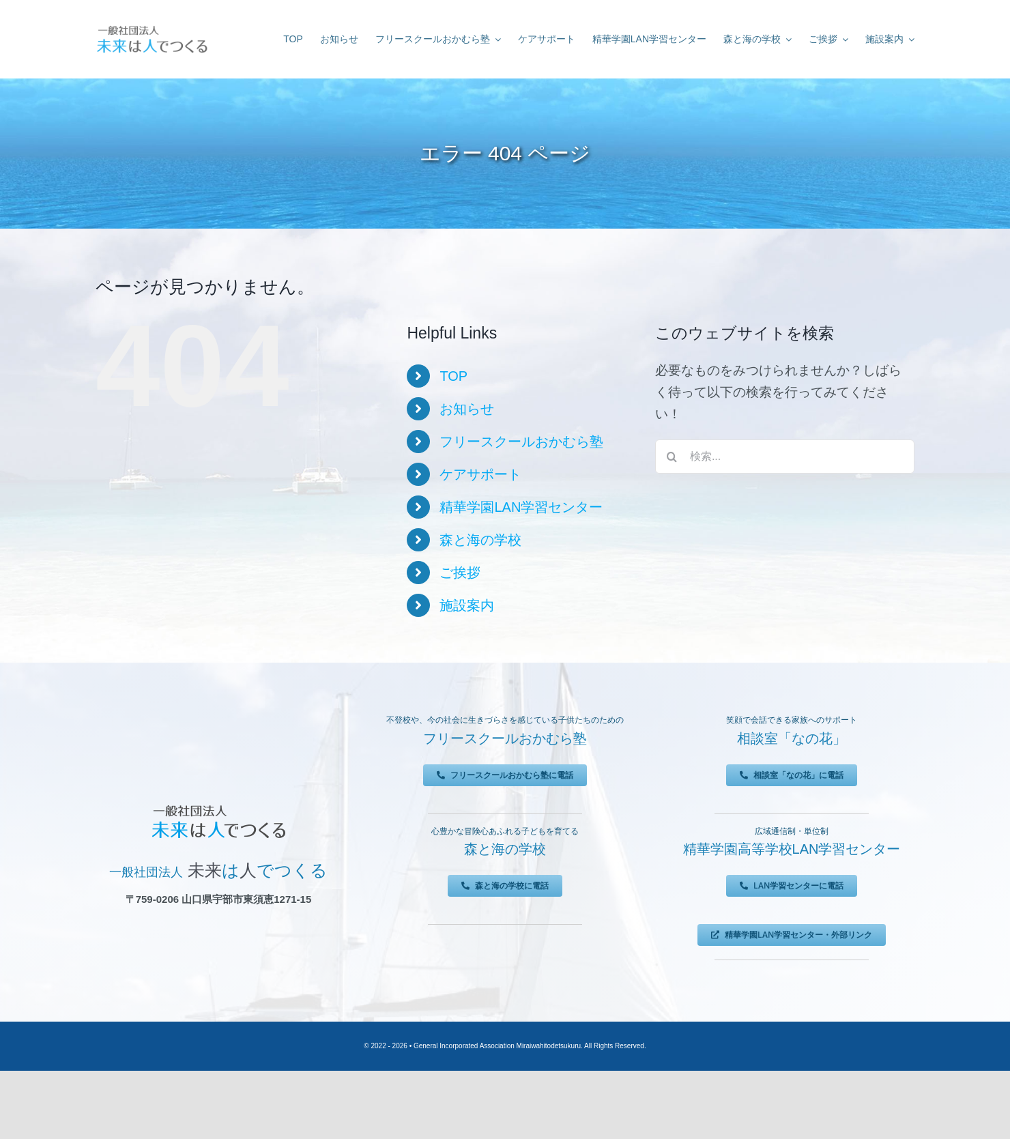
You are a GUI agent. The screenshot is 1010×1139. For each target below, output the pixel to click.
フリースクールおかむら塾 (521, 441)
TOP (453, 376)
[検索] (672, 456)
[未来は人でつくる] (152, 28)
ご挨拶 (459, 572)
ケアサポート (480, 474)
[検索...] (784, 456)
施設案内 (466, 605)
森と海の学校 (480, 539)
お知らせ (466, 408)
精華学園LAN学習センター (521, 507)
